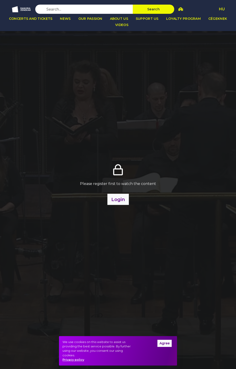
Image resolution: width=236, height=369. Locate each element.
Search (153, 9)
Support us (147, 19)
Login (118, 199)
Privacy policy (73, 359)
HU (222, 9)
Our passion (90, 19)
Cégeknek (217, 19)
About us (119, 19)
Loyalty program (183, 19)
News (65, 19)
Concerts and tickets (31, 19)
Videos (121, 25)
